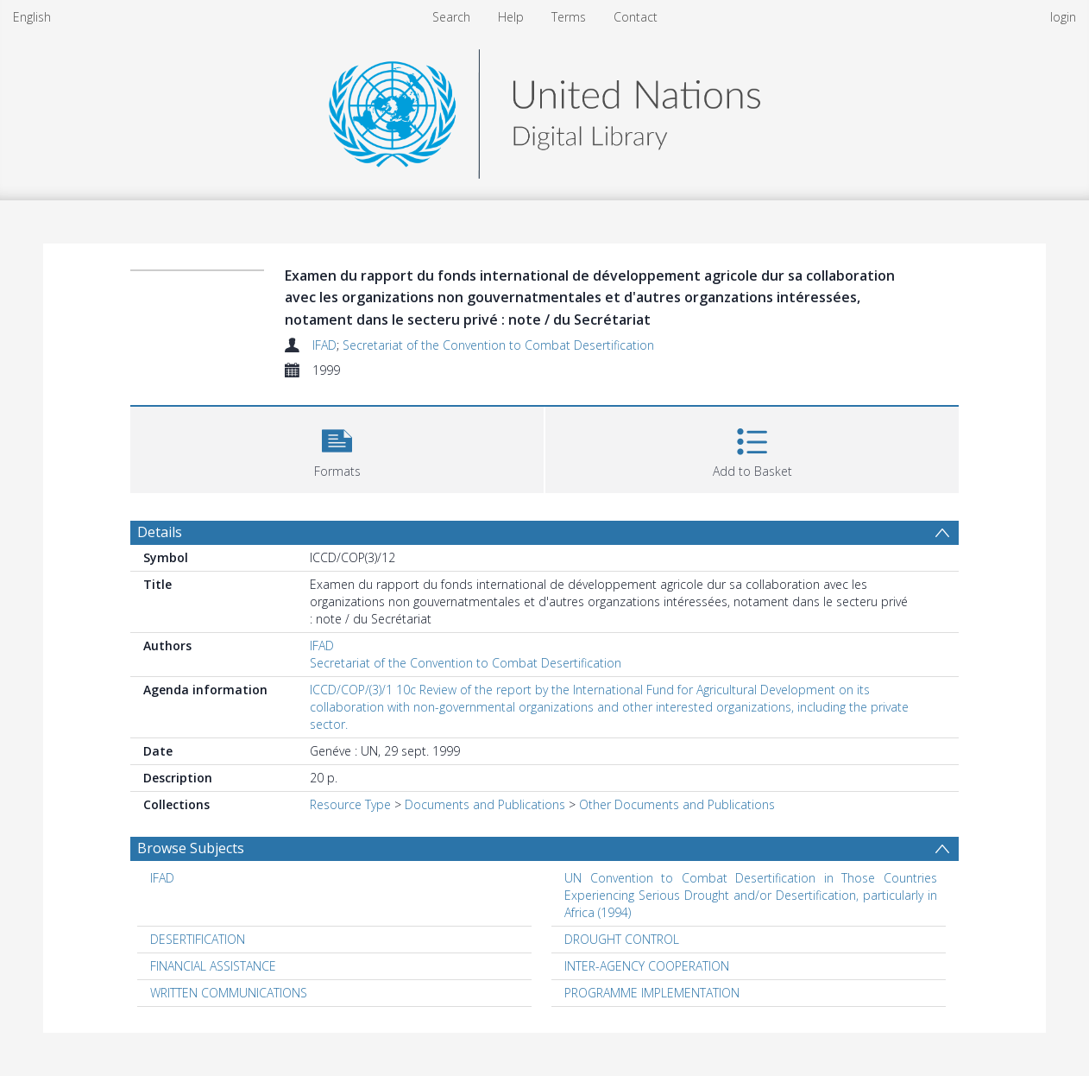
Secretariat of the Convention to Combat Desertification (498, 345)
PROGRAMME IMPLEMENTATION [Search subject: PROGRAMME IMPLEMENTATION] (652, 992)
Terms (568, 17)
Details (159, 531)
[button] (337, 448)
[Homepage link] (544, 109)
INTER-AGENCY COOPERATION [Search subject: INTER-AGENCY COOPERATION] (646, 966)
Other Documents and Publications (677, 804)
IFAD (324, 345)
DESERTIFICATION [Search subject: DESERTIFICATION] (197, 939)
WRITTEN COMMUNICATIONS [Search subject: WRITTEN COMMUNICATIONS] (228, 992)
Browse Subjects (190, 848)
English (32, 17)
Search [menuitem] (451, 17)
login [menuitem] (1063, 17)
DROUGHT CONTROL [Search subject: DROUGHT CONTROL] (621, 939)
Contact (636, 17)
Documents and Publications (485, 804)
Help (511, 17)
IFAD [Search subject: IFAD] (162, 878)
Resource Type (350, 804)
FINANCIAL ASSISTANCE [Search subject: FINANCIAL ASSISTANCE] (213, 966)
